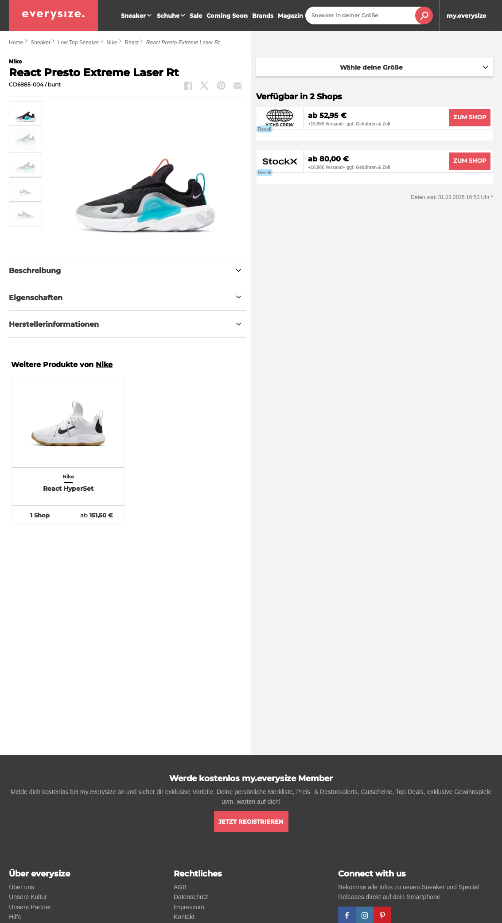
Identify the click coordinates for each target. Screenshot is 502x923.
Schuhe (172, 15)
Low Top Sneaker (78, 42)
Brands (262, 15)
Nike (111, 42)
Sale (196, 15)
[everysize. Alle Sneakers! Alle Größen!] (53, 15)
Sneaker (137, 15)
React (131, 42)
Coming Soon (227, 15)
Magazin (290, 15)
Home (16, 42)
